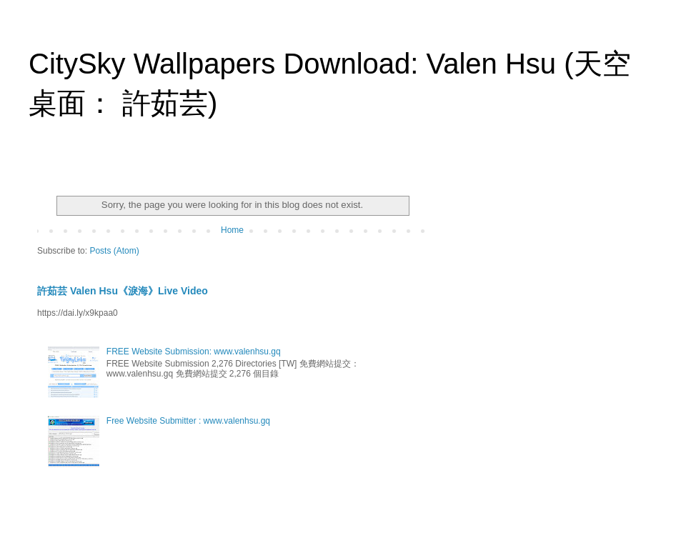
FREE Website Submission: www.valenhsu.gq (193, 352)
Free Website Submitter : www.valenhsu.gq (188, 421)
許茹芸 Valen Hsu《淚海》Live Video (122, 291)
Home (232, 230)
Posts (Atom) (114, 251)
